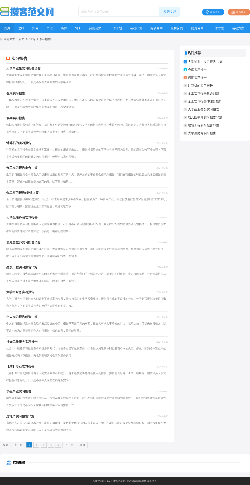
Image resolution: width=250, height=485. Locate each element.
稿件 (64, 28)
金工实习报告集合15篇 (203, 93)
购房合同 (197, 28)
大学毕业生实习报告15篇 (205, 61)
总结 (21, 28)
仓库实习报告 (197, 69)
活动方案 (238, 28)
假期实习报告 (197, 77)
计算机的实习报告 (200, 85)
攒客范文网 (119, 480)
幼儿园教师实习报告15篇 (205, 117)
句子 (78, 28)
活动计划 (136, 28)
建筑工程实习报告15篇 (203, 125)
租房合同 (177, 28)
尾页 (82, 445)
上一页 (18, 445)
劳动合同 (156, 28)
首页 (7, 28)
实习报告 (46, 39)
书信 (49, 28)
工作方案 (217, 28)
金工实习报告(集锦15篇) (204, 101)
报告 (35, 28)
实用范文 (95, 28)
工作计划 (115, 28)
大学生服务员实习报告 (203, 109)
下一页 (69, 445)
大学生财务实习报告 (202, 133)
